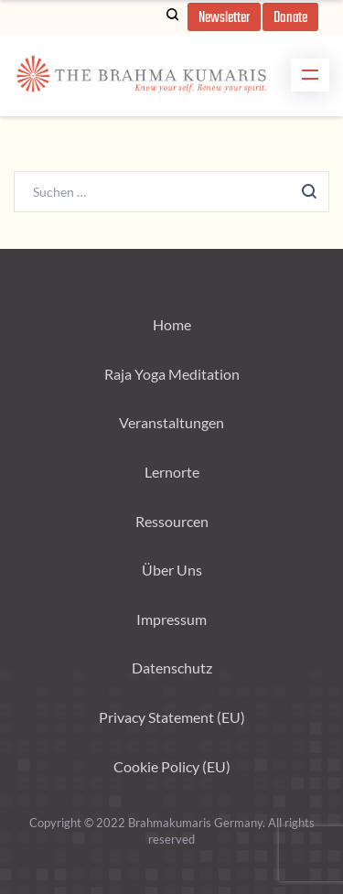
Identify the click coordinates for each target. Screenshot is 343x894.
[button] (224, 17)
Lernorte (172, 471)
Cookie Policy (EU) (171, 766)
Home (172, 324)
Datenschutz (172, 667)
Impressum (171, 619)
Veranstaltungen (171, 422)
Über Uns (172, 569)
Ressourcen (172, 521)
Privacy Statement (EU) (172, 717)
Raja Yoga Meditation (172, 373)
